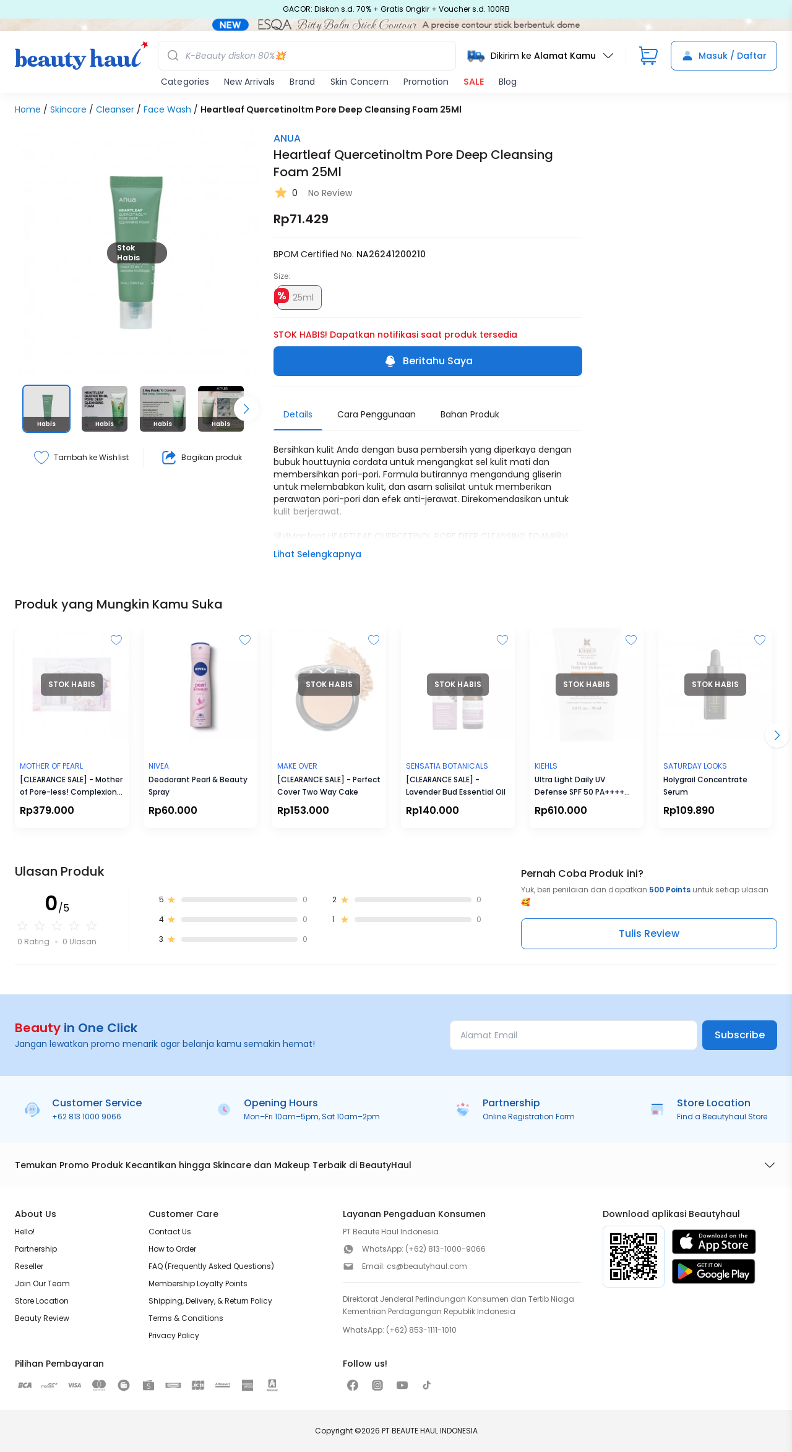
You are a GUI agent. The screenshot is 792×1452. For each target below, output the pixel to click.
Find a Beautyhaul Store (722, 1116)
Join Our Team (42, 1283)
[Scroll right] (246, 408)
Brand (302, 81)
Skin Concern (359, 81)
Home (28, 109)
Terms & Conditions (185, 1318)
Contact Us (169, 1231)
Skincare (68, 109)
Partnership (36, 1249)
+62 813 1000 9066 (86, 1116)
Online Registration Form (529, 1116)
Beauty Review (42, 1318)
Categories (185, 81)
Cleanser (115, 109)
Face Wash (167, 109)
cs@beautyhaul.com (427, 1266)
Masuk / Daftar (724, 55)
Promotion (426, 81)
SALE (473, 81)
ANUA (287, 138)
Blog (508, 81)
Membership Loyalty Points (198, 1283)
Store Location (42, 1301)
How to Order (172, 1249)
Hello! (25, 1231)
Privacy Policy (173, 1335)
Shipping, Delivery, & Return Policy (210, 1301)
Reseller (29, 1266)
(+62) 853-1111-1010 (421, 1330)
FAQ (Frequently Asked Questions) (211, 1266)
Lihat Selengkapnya (317, 554)
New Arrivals (249, 81)
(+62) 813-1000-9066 (445, 1249)
